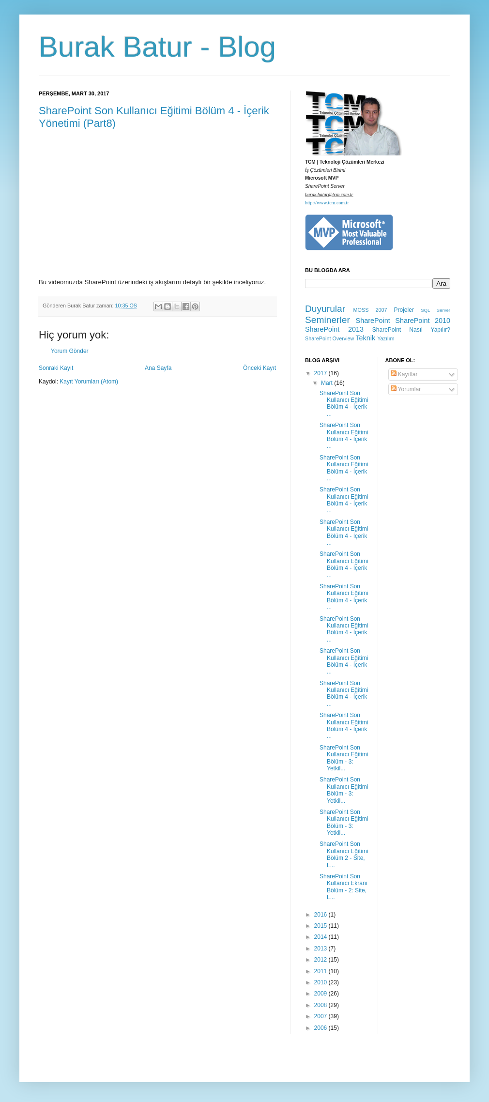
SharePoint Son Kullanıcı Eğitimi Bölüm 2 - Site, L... (344, 854)
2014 (321, 937)
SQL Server (435, 310)
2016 (321, 914)
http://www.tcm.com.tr (327, 202)
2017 (321, 373)
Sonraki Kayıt (56, 368)
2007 (321, 1016)
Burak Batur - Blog (157, 47)
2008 (321, 1005)
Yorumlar (406, 389)
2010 (321, 982)
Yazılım (385, 338)
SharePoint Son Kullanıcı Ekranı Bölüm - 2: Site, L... (343, 887)
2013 (321, 948)
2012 (321, 959)
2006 (321, 1028)
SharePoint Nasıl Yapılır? (411, 329)
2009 (321, 993)
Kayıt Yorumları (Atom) (89, 381)
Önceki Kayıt (259, 368)
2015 (321, 925)
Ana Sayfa (158, 368)
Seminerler (327, 320)
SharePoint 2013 (334, 329)
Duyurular (325, 309)
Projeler (403, 309)
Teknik (365, 338)
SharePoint (373, 320)
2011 (321, 971)
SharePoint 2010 (422, 320)
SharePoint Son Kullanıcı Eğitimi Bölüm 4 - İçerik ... (344, 403)
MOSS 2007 (370, 310)
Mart (327, 383)
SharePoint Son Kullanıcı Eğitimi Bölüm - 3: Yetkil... (344, 758)
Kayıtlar (404, 374)
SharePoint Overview (329, 338)
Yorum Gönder (70, 351)
